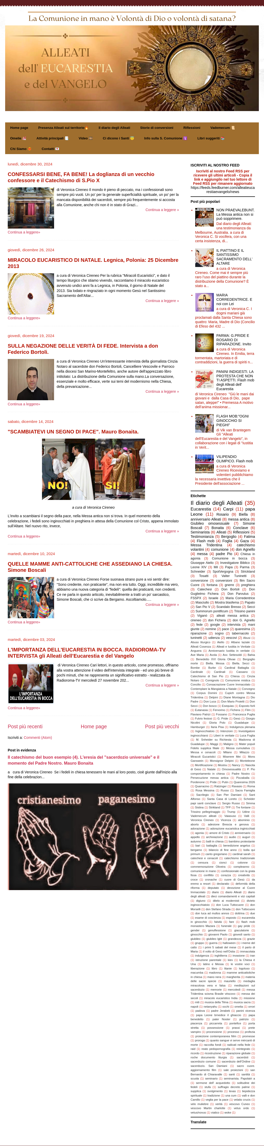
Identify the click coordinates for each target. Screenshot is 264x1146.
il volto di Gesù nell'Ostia (219, 951)
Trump (231, 811)
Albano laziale (240, 642)
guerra (213, 942)
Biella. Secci (240, 663)
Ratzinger (220, 786)
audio (232, 837)
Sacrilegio (202, 794)
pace (225, 629)
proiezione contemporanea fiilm (215, 1036)
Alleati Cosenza (201, 646)
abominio (244, 820)
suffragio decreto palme (234, 1087)
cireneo (196, 620)
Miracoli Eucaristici (203, 756)
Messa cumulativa (238, 748)
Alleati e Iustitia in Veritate (233, 646)
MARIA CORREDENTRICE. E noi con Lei (234, 299)
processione (214, 1031)
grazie (251, 938)
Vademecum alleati (203, 815)
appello (195, 837)
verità (218, 1104)
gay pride (244, 925)
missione (249, 998)
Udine (246, 811)
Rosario (222, 514)
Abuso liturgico (200, 642)
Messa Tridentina (206, 545)
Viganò (202, 615)
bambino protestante (242, 841)
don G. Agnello (244, 620)
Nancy (236, 765)
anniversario (243, 832)
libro (214, 968)
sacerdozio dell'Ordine (236, 1061)
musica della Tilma (216, 1002)
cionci (223, 862)
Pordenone (198, 782)
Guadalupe (242, 722)
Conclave (240, 528)
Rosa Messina (204, 790)
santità (245, 1074)
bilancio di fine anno (222, 849)
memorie (216, 989)
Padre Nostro (241, 773)
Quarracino (202, 786)
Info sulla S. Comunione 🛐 (166, 138)
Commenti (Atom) (38, 737)
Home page (19, 128)
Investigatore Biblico (235, 563)
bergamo (196, 849)
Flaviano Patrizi (200, 714)
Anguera (196, 650)
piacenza (196, 1023)
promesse (248, 1036)
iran (252, 955)
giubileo (196, 938)
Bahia (251, 654)
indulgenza (202, 955)
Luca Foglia (247, 735)
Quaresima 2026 (244, 782)
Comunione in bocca (229, 558)
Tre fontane (243, 807)
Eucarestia (201, 509)
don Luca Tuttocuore (230, 904)
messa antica (238, 519)
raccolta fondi (212, 1044)
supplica (196, 1091)
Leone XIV (199, 567)
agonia (199, 832)
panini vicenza (245, 1010)
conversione (199, 580)
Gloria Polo (217, 722)
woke (227, 1112)
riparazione (199, 633)
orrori (251, 1006)
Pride (213, 782)
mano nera (214, 976)
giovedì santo (241, 934)
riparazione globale (238, 1053)
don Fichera (217, 620)
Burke (212, 667)
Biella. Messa (215, 663)
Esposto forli (247, 705)
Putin (225, 782)
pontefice (235, 1023)
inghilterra (221, 955)
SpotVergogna (223, 571)
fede (199, 624)
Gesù (236, 718)
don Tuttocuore (245, 909)
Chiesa (235, 676)
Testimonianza (202, 536)
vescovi (231, 638)
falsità (218, 921)
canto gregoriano (216, 854)
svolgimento (215, 1091)
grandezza (234, 938)
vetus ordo (241, 1108)
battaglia (211, 845)
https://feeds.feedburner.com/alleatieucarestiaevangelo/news (223, 190)
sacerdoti (242, 1057)
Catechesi (204, 589)
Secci (251, 607)
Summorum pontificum (211, 611)
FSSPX (196, 598)
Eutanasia (201, 710)
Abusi (246, 637)
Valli (246, 815)
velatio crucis (242, 1099)
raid (193, 1048)
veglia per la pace (217, 1099)
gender (195, 930)
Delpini (213, 697)
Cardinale (197, 671)
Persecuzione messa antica (209, 777)
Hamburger (198, 727)
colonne (243, 862)
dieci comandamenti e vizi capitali (233, 896)
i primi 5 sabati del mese (219, 947)
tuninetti (196, 638)
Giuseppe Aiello (202, 563)
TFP (228, 807)
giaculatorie (241, 930)
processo (233, 1031)
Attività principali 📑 (52, 138)
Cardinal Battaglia (236, 667)
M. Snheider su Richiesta (213, 739)
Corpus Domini (207, 693)
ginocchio (197, 934)
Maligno (229, 744)
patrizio (244, 1019)
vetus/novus (198, 1112)
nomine (210, 629)
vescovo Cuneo (239, 1104)
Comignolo (212, 680)
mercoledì (234, 989)
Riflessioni (191, 128)
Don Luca (209, 701)
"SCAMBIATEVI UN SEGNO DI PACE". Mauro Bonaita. (73, 431)
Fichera (235, 710)
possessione (215, 1027)
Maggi (214, 744)
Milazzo (244, 752)
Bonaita (217, 528)
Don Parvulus (238, 594)
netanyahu (210, 1006)
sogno (219, 633)
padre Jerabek (220, 1010)
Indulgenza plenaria (242, 727)
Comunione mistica (237, 680)
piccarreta (215, 1023)
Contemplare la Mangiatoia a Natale (214, 688)
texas (232, 1091)
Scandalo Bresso (228, 607)
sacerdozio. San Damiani (209, 1065)
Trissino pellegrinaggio (205, 811)
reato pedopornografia (215, 1048)
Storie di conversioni (156, 128)
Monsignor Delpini (222, 760)
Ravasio (237, 786)
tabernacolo (240, 633)
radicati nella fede (238, 1044)
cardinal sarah (241, 854)
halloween (229, 942)
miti (197, 1002)
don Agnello (245, 549)
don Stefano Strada (218, 909)
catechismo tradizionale (239, 858)
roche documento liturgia (209, 1057)
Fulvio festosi (203, 718)
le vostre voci (240, 964)
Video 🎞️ (86, 138)
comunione (220, 549)
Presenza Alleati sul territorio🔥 (63, 128)
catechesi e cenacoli (204, 858)
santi (232, 1074)
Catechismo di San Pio (207, 676)
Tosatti (203, 576)
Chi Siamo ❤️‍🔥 (21, 149)
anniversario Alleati (206, 519)
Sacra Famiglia (245, 790)
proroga (200, 1040)
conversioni (224, 580)
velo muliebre (200, 1104)
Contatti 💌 (50, 149)
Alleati (221, 532)
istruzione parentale (208, 959)
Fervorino (219, 710)
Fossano (221, 714)
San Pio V (202, 607)
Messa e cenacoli (203, 752)
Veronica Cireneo (202, 820)
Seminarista (200, 532)
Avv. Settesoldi (232, 654)
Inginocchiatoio (205, 731)
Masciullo (202, 602)
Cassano (242, 671)
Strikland (214, 807)
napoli (194, 1006)
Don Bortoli (231, 589)
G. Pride (222, 718)
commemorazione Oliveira (208, 866)
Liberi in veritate (224, 735)
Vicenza (226, 820)
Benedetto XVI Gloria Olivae (215, 659)
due (252, 913)
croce (194, 879)
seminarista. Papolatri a (239, 1078)
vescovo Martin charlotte (208, 1108)
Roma (251, 786)
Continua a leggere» (24, 232)
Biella (243, 514)
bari (197, 845)
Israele (213, 598)
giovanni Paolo (217, 934)
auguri (246, 837)
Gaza (244, 541)
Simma (250, 803)
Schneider (198, 571)
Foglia (227, 541)
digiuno (200, 900)
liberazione (198, 968)
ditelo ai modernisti (226, 900)
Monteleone (247, 760)
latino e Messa (213, 964)
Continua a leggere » (162, 210)
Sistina (199, 807)
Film (248, 710)
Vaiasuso (230, 815)
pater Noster (221, 1019)
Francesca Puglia (244, 714)
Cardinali (219, 671)
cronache (211, 879)
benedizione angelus (236, 845)
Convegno (248, 688)
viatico (215, 1112)
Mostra (222, 765)
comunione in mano (203, 871)
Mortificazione (204, 765)
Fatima (249, 536)
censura (203, 862)
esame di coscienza (207, 917)
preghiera (248, 585)
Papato (250, 602)
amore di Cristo (219, 832)
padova (200, 1010)
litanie (228, 968)
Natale (211, 769)
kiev (230, 959)
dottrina (239, 913)
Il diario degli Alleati (114, 128)
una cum (230, 1095)
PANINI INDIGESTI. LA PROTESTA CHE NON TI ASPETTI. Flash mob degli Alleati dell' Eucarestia (235, 380)
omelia (238, 1006)
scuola (195, 1078)
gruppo (199, 942)
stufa (208, 1087)
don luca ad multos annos (212, 913)
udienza (214, 638)
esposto (231, 917)
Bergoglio (228, 536)
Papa (229, 567)
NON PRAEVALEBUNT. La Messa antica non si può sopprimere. (235, 214)
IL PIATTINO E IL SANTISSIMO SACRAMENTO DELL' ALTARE (234, 256)
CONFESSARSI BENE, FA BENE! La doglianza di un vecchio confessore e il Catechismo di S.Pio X (81, 177)
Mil (216, 567)
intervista (233, 624)
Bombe (195, 667)
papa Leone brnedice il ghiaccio (218, 1015)
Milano (227, 752)
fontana (212, 585)
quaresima (242, 629)
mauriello (229, 981)
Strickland (248, 571)
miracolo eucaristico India (220, 998)
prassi (236, 1027)
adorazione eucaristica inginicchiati (232, 828)
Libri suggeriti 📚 (211, 138)
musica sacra (242, 1002)
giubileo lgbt (214, 938)
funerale (226, 925)
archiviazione (214, 837)
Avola (213, 654)
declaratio (223, 883)
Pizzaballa (242, 777)
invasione (239, 955)
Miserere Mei (232, 756)
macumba (197, 972)
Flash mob (205, 541)
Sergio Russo (231, 803)
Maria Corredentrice (240, 598)
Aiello (220, 642)
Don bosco (210, 705)
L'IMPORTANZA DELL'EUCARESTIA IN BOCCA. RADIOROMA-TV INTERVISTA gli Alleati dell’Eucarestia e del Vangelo (87, 653)
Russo (225, 790)
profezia (250, 1031)
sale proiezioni (233, 1070)
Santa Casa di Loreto (222, 798)
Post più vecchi (162, 726)
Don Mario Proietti (232, 701)
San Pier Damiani (229, 794)
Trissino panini (244, 611)
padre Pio (224, 554)
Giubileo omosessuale (210, 523)
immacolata (247, 951)
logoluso (244, 968)
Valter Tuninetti (234, 576)
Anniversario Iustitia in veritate (229, 650)
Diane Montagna (234, 697)
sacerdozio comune (203, 1061)
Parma (244, 567)
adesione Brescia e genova (228, 824)
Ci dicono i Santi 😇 (118, 138)
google (215, 624)
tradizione (214, 1095)
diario (215, 892)
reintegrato (243, 1048)
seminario (211, 1078)
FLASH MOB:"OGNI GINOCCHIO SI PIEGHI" (232, 420)
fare (231, 921)
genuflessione (217, 930)
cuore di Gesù (234, 879)
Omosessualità (231, 769)
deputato (213, 887)
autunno (196, 841)
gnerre (229, 585)
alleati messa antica (232, 615)
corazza (226, 875)
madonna (215, 972)
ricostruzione (213, 1053)
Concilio (196, 684)
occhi (226, 1006)
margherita (233, 976)
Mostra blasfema (227, 602)
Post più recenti (25, 726)
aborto (195, 824)
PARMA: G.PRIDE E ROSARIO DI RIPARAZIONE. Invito (233, 339)
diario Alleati (233, 892)
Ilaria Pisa (217, 727)
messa (202, 554)
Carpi (228, 509)
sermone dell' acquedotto (213, 1082)
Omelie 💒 (18, 138)
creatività (244, 875)
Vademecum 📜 (222, 128)
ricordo (195, 1053)
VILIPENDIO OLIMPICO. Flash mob (234, 459)
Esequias (228, 705)
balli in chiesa (215, 841)
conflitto (209, 875)
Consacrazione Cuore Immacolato (228, 684)
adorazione (198, 828)
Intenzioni (226, 731)
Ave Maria (197, 654)
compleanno (241, 866)
